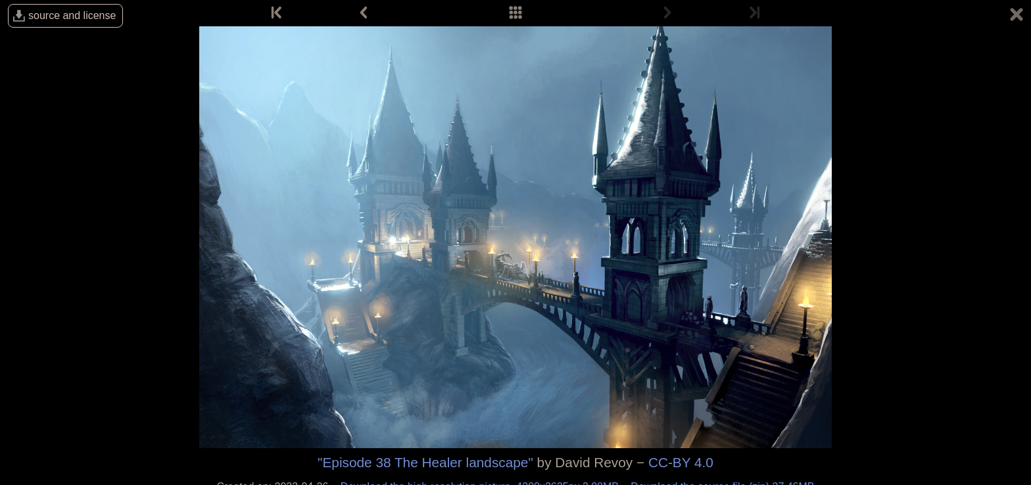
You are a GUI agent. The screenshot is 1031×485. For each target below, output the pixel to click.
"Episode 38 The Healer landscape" (425, 462)
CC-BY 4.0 (680, 462)
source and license (72, 15)
